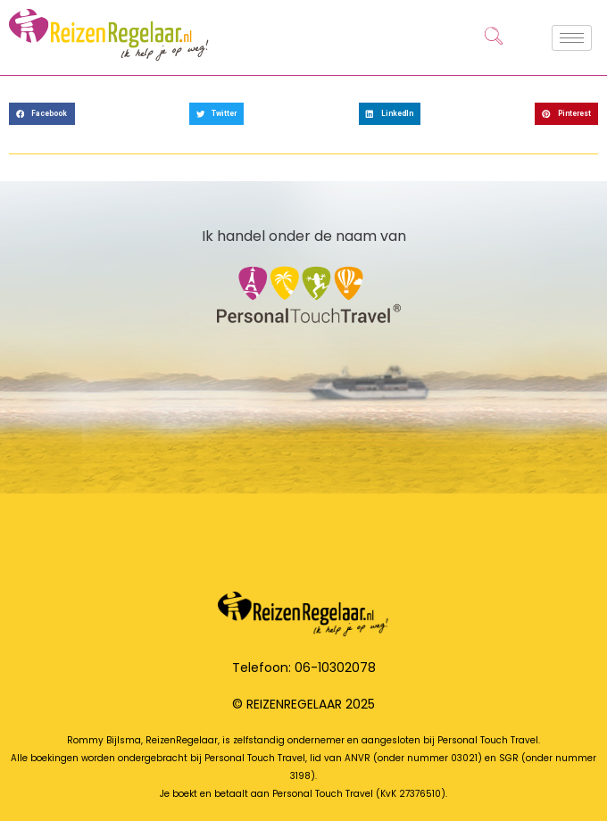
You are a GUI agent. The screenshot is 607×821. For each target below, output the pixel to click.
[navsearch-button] (493, 37)
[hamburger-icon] (572, 38)
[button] (42, 114)
